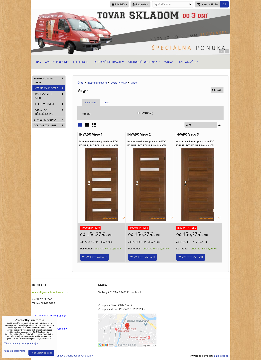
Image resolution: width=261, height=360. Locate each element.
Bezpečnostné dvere (49, 80)
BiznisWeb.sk (221, 355)
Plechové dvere (49, 104)
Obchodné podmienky (143, 61)
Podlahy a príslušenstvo (49, 112)
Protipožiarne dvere (49, 96)
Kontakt (169, 61)
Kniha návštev (188, 61)
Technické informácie (108, 61)
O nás (37, 61)
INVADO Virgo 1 (91, 134)
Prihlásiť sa (119, 4)
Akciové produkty (57, 61)
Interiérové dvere (49, 88)
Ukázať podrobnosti (14, 351)
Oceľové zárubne (49, 125)
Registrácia (140, 4)
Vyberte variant (94, 257)
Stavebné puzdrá (49, 119)
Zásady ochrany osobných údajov (74, 355)
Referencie (80, 61)
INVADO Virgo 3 (187, 134)
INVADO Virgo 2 (139, 134)
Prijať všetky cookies (41, 352)
